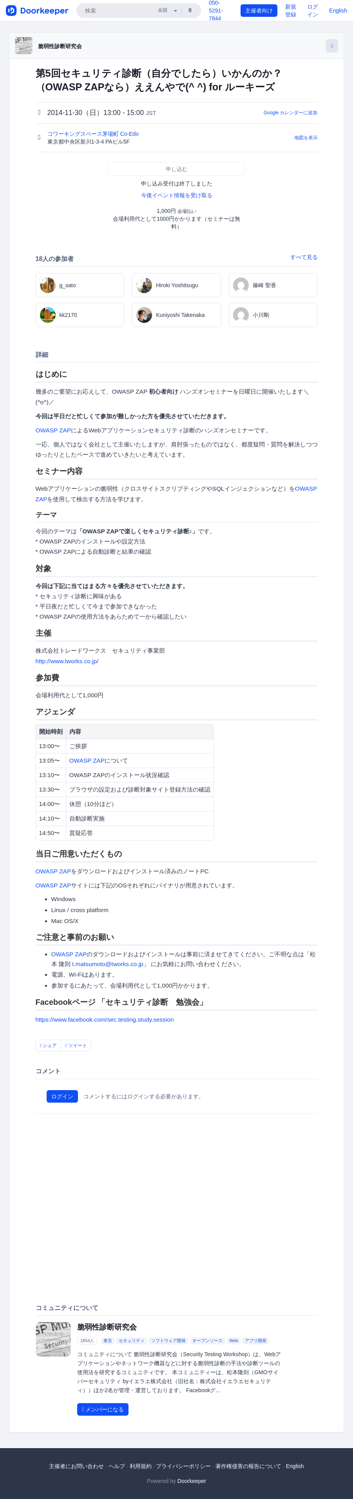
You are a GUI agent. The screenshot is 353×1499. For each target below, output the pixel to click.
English (338, 10)
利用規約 (141, 1466)
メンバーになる (103, 1409)
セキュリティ (132, 1341)
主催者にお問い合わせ (76, 1466)
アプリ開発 (255, 1341)
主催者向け (259, 10)
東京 (107, 1341)
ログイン (62, 1096)
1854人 (87, 1341)
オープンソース (207, 1341)
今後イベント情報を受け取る (176, 195)
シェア (48, 1045)
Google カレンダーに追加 (291, 112)
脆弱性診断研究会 (60, 46)
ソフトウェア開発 (168, 1341)
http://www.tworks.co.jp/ (67, 661)
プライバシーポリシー (183, 1466)
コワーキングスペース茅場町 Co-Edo (93, 134)
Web (233, 1341)
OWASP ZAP (53, 430)
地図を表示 (306, 137)
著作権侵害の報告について (248, 1466)
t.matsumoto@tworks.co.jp (107, 964)
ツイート (76, 1045)
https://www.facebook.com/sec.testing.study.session (105, 1019)
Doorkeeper (191, 1481)
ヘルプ (117, 1466)
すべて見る (304, 257)
